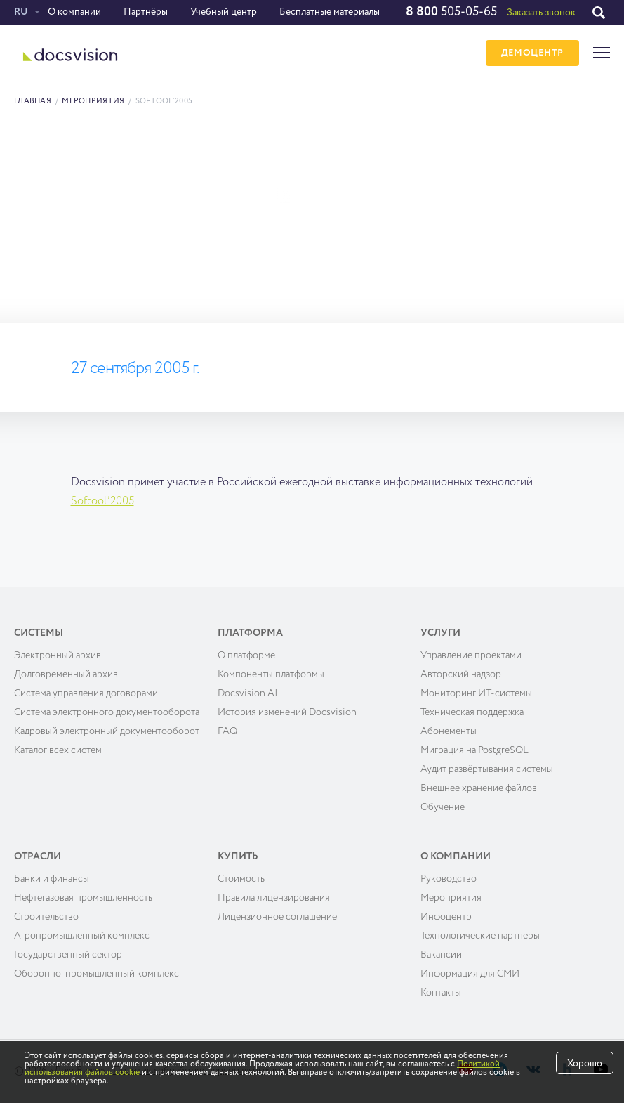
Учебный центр (223, 12)
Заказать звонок (541, 13)
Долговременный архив (66, 674)
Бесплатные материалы (329, 12)
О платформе (246, 655)
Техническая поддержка (472, 712)
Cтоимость (241, 879)
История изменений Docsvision (287, 712)
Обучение (442, 807)
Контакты (440, 993)
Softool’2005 (102, 501)
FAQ (227, 731)
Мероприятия (93, 101)
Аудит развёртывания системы (486, 769)
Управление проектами (471, 655)
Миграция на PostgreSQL (474, 750)
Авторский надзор (460, 674)
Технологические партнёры (480, 936)
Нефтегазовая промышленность (83, 898)
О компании (74, 12)
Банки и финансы (51, 879)
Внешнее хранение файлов (478, 788)
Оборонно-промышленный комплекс (96, 974)
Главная (32, 101)
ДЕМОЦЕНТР (532, 53)
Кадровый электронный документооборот (106, 731)
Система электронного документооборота (106, 712)
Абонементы (448, 731)
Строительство (46, 917)
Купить (238, 856)
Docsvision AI (248, 693)
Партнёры (146, 12)
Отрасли (37, 856)
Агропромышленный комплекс (82, 936)
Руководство (448, 879)
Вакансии (441, 955)
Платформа (250, 633)
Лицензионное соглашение (277, 917)
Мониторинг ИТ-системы (476, 693)
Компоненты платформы (271, 674)
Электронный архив (57, 655)
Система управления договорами (86, 693)
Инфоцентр (446, 917)
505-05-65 (451, 12)
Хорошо (584, 1064)
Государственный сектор (68, 955)
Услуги (440, 633)
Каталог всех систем (58, 750)
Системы (38, 633)
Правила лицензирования (274, 898)
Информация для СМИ (469, 974)
